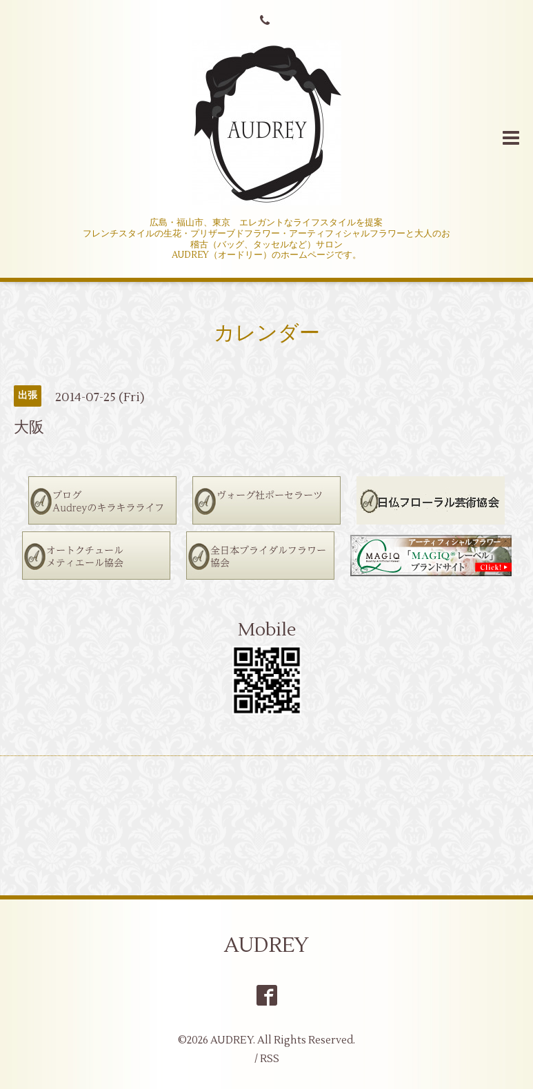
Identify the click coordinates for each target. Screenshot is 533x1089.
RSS (269, 1059)
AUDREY (266, 945)
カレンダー (267, 333)
